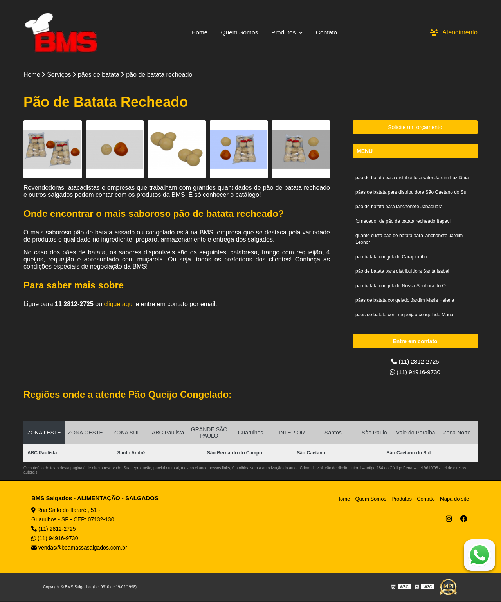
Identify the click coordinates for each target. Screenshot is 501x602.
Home (198, 32)
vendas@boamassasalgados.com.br (79, 549)
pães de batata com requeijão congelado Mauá (404, 319)
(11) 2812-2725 (415, 362)
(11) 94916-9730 (415, 372)
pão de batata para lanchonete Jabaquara (399, 208)
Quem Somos (239, 32)
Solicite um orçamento (415, 127)
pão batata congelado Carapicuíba (391, 259)
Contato (328, 32)
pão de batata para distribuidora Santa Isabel (402, 274)
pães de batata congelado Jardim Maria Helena (404, 304)
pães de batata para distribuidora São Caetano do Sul (411, 193)
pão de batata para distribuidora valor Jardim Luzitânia (412, 178)
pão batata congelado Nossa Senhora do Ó (400, 289)
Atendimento (454, 32)
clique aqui (119, 304)
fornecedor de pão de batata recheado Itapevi (403, 222)
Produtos (285, 32)
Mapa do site (454, 500)
